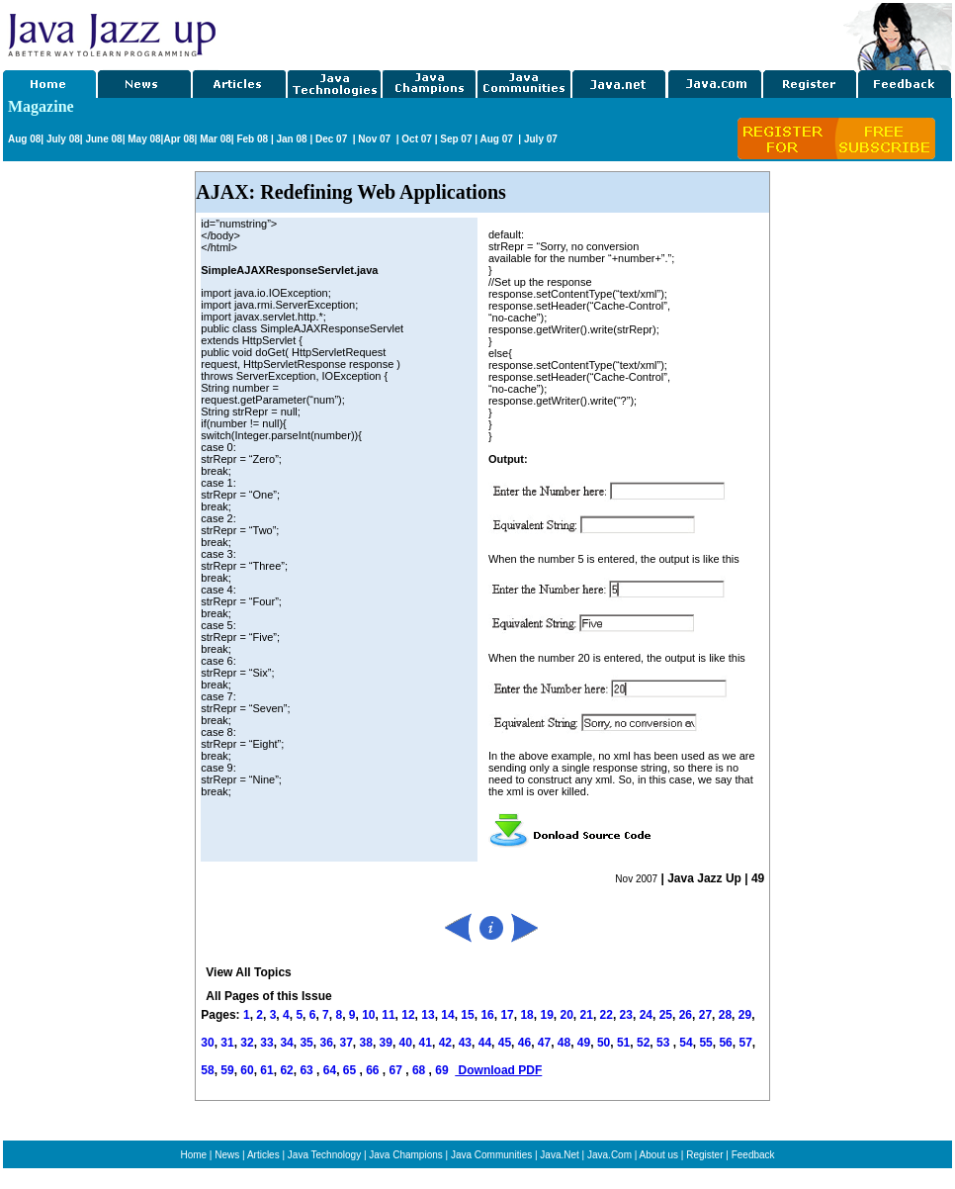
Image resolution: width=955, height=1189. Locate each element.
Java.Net (559, 1154)
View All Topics (248, 972)
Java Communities (491, 1154)
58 (207, 1070)
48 (564, 1043)
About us (659, 1154)
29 (744, 1015)
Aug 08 (24, 139)
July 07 (541, 139)
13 (427, 1015)
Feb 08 (251, 139)
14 (447, 1015)
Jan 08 (291, 139)
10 (368, 1015)
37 (345, 1043)
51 (623, 1043)
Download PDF (498, 1070)
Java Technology (324, 1154)
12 (407, 1015)
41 (425, 1043)
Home (193, 1154)
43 (465, 1043)
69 (443, 1070)
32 (246, 1043)
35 (306, 1043)
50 (603, 1043)
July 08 (63, 139)
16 (486, 1015)
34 (286, 1043)
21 (586, 1015)
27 (705, 1015)
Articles (263, 1154)
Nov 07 (375, 139)
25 (665, 1015)
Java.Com (609, 1154)
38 (366, 1043)
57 (744, 1043)
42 (445, 1043)
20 (567, 1015)
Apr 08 (178, 139)
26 (685, 1015)
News (227, 1154)
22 (606, 1015)
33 (266, 1043)
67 (398, 1070)
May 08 (144, 139)
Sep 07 (456, 139)
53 (662, 1043)
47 (544, 1043)
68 (420, 1070)
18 (526, 1015)
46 (524, 1043)
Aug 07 (497, 139)
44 (484, 1043)
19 (546, 1015)
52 (643, 1043)
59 (226, 1070)
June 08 (103, 139)
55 (705, 1043)
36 (325, 1043)
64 (329, 1070)
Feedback (753, 1154)
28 (725, 1015)
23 (626, 1015)
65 (351, 1070)
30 (207, 1043)
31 (226, 1043)
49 (583, 1043)
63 (308, 1070)
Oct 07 (416, 139)
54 (685, 1043)
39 (386, 1043)
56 (725, 1043)
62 (286, 1070)
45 (504, 1043)
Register (704, 1154)
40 (405, 1043)
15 (467, 1015)
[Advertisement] (531, 32)
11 (388, 1015)
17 (506, 1015)
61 (266, 1070)
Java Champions (405, 1154)
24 (646, 1015)
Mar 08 (213, 139)
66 (374, 1070)
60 (246, 1070)
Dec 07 (332, 139)
